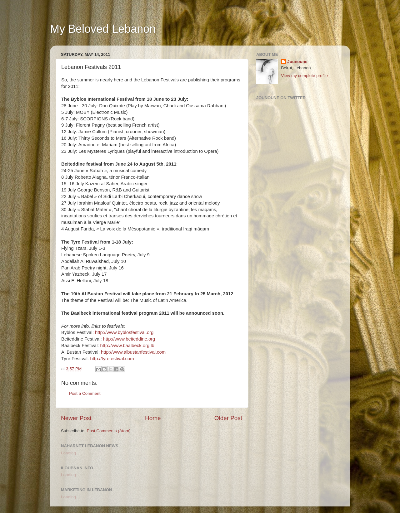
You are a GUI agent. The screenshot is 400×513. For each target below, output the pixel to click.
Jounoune (297, 61)
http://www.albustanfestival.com (133, 352)
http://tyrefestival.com (112, 358)
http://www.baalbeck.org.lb (127, 345)
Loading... (70, 453)
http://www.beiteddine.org (129, 338)
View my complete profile (304, 75)
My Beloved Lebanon (103, 28)
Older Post (228, 418)
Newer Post (76, 418)
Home (153, 418)
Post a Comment (85, 393)
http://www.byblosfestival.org (124, 332)
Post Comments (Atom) (109, 430)
